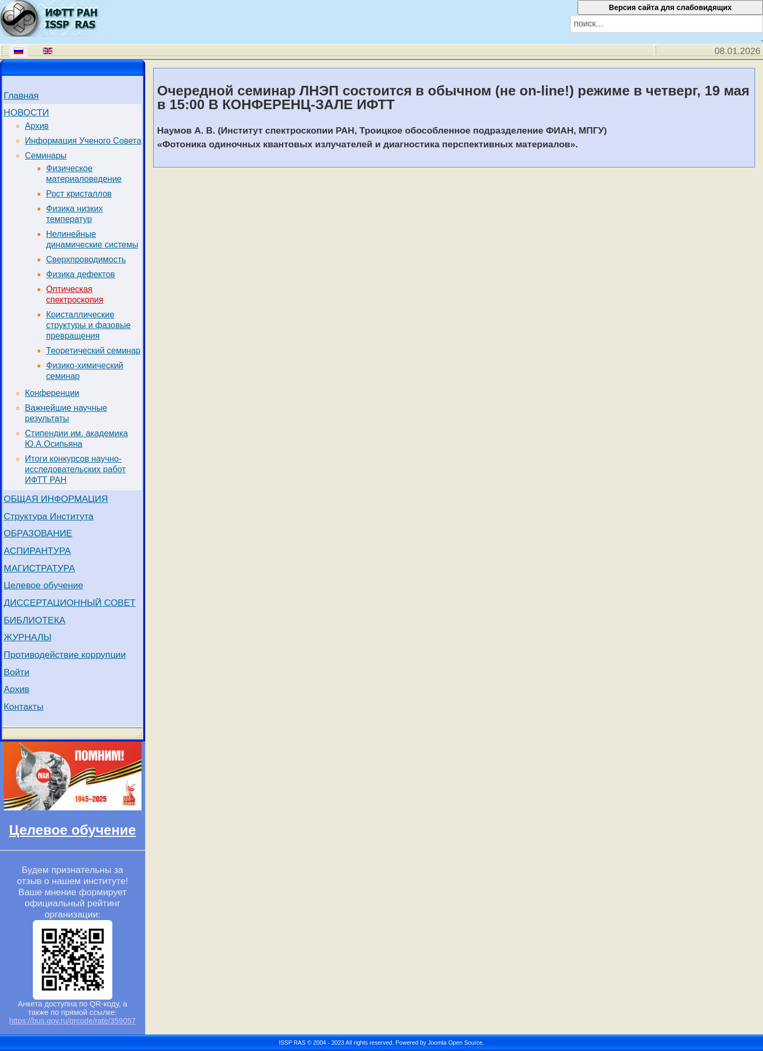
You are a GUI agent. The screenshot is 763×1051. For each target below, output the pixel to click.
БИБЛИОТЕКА (34, 620)
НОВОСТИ (26, 112)
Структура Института (49, 516)
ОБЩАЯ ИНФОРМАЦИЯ (56, 498)
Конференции (52, 393)
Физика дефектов (80, 274)
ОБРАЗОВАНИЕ (38, 533)
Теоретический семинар (93, 350)
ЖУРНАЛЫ (27, 637)
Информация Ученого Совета (83, 140)
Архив (37, 125)
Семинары (46, 155)
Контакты (23, 706)
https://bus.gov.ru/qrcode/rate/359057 (72, 1021)
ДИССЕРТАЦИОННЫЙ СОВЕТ (70, 602)
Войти (17, 672)
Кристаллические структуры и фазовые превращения (88, 325)
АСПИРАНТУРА (37, 550)
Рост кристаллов (79, 193)
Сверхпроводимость (86, 259)
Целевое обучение (43, 585)
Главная (21, 95)
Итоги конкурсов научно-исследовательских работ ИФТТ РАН (75, 469)
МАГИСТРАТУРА (39, 568)
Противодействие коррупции (65, 654)
